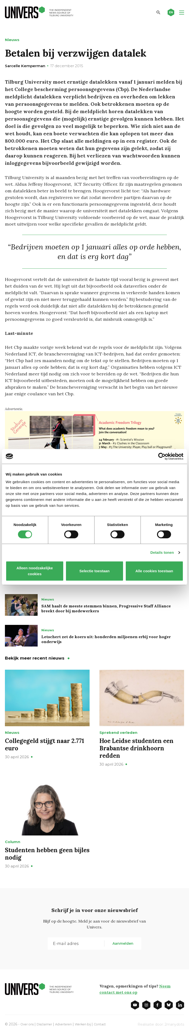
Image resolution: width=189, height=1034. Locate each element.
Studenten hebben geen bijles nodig (47, 853)
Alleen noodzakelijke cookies (34, 571)
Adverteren (69, 1023)
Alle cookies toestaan (154, 571)
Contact (110, 1023)
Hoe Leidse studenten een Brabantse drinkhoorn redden (136, 748)
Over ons (28, 1023)
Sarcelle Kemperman (25, 65)
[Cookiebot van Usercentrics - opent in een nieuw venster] (161, 456)
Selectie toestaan (94, 571)
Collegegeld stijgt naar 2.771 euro (44, 744)
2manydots (174, 1024)
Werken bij (91, 1023)
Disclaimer (48, 1023)
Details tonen (162, 552)
